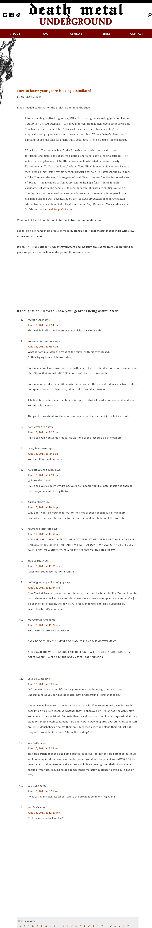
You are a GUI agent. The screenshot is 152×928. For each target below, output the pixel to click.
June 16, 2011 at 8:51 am (43, 791)
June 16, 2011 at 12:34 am (44, 587)
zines (106, 34)
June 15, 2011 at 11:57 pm (44, 534)
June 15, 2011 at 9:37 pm (43, 432)
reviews (76, 34)
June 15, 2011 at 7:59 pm (43, 346)
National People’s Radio (57, 209)
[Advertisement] (79, 63)
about (15, 34)
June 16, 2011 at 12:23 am (44, 566)
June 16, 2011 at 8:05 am (43, 748)
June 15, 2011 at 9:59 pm (43, 475)
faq (45, 34)
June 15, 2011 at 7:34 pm (43, 325)
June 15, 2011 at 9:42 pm (43, 453)
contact (136, 34)
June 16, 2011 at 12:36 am (44, 625)
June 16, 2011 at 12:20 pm (44, 812)
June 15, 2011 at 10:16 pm (44, 507)
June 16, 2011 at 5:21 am (43, 684)
